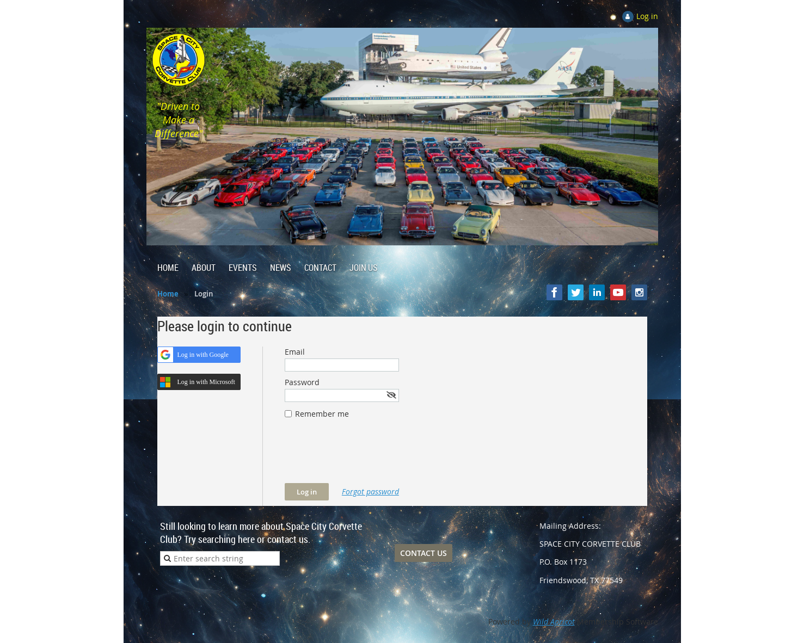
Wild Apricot (554, 621)
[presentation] (367, 456)
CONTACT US (423, 553)
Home (168, 294)
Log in (647, 16)
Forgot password (370, 491)
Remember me (322, 414)
